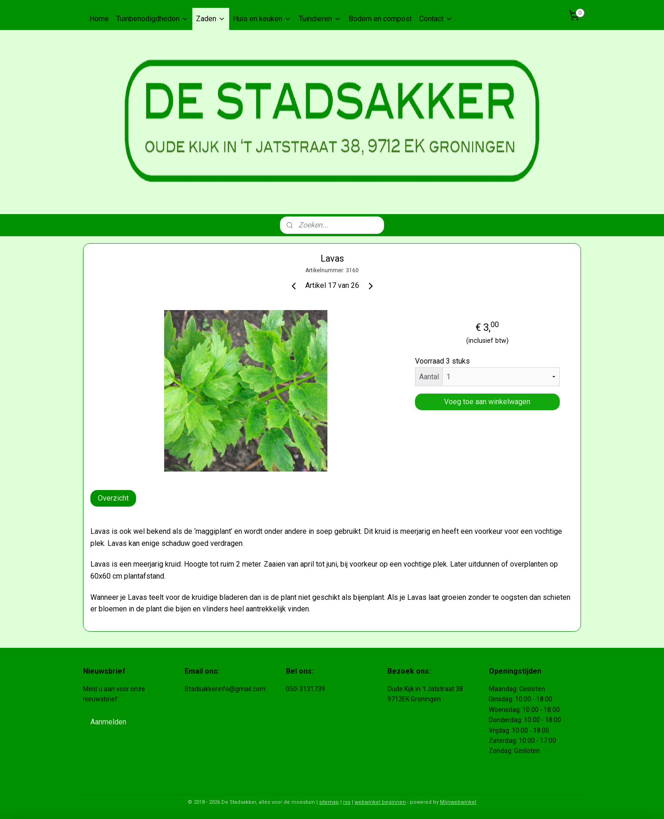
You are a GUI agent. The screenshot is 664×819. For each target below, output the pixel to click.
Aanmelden (108, 721)
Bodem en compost (380, 18)
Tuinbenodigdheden (152, 18)
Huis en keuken (262, 18)
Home (99, 18)
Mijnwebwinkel (458, 802)
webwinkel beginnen (380, 802)
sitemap (329, 802)
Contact (436, 18)
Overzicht (113, 498)
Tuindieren (320, 18)
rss (346, 802)
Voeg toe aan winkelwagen (487, 401)
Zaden (210, 18)
